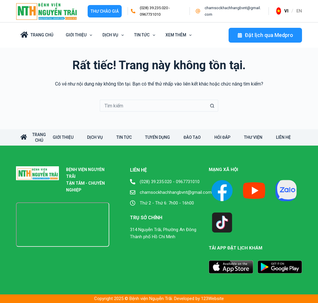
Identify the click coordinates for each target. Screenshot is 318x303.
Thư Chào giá (105, 11)
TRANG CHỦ (33, 137)
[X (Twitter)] (286, 190)
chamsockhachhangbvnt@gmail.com (176, 192)
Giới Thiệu (80, 35)
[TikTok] (222, 222)
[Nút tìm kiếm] (212, 106)
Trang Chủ (36, 34)
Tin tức (145, 35)
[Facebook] (222, 190)
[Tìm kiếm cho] (153, 106)
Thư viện (261, 137)
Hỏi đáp (229, 137)
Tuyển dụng (162, 137)
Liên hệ (292, 137)
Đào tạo (197, 137)
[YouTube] (254, 190)
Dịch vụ (114, 35)
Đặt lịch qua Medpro (265, 35)
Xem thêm (180, 35)
